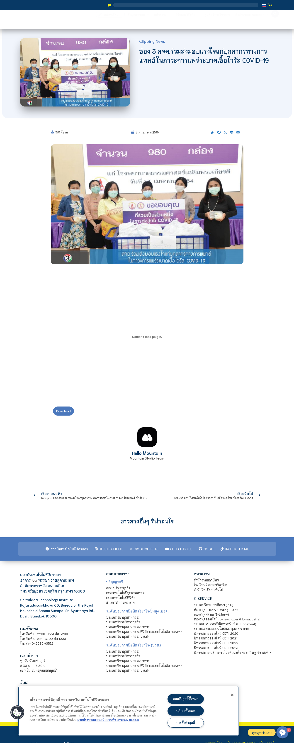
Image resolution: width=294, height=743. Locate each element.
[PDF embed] (147, 337)
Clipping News (152, 41)
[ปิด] (229, 696)
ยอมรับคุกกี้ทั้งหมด (186, 698)
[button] (17, 711)
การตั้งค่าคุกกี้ (186, 722)
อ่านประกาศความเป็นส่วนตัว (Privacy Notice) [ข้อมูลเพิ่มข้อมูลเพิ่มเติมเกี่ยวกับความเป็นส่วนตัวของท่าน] (108, 719)
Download (63, 411)
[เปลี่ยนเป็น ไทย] (267, 5)
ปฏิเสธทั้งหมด (186, 710)
